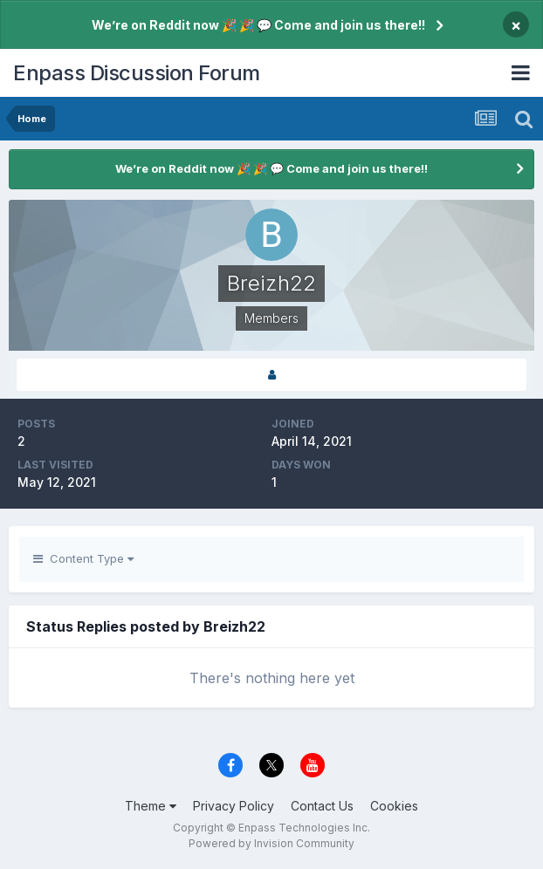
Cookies (394, 805)
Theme (150, 805)
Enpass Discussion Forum (136, 73)
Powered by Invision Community (271, 843)
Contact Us (322, 805)
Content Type (83, 558)
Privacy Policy (233, 805)
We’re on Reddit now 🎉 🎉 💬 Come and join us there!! (258, 24)
